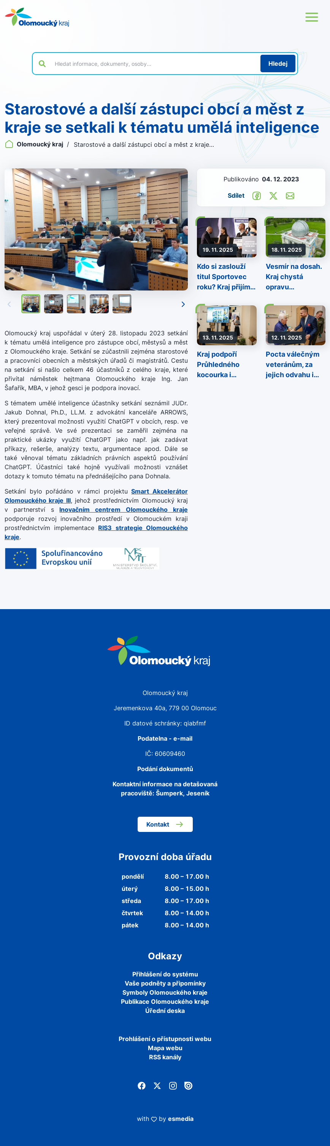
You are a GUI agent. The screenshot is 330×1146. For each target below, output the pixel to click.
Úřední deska (165, 1010)
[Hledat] (277, 63)
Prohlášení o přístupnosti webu (165, 1039)
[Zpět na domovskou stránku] (37, 17)
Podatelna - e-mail (165, 738)
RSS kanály (165, 1057)
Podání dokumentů (165, 769)
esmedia (181, 1118)
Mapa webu (165, 1048)
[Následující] (183, 304)
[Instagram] (173, 1085)
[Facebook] (142, 1085)
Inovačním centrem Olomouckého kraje (123, 509)
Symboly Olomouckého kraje (165, 992)
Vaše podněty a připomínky (165, 983)
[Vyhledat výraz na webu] (153, 63)
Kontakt (165, 824)
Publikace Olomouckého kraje (165, 1001)
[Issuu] (188, 1085)
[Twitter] (157, 1085)
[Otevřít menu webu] (311, 17)
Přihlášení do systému (165, 974)
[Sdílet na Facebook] (256, 195)
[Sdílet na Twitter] (273, 195)
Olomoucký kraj (35, 144)
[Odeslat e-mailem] (290, 195)
